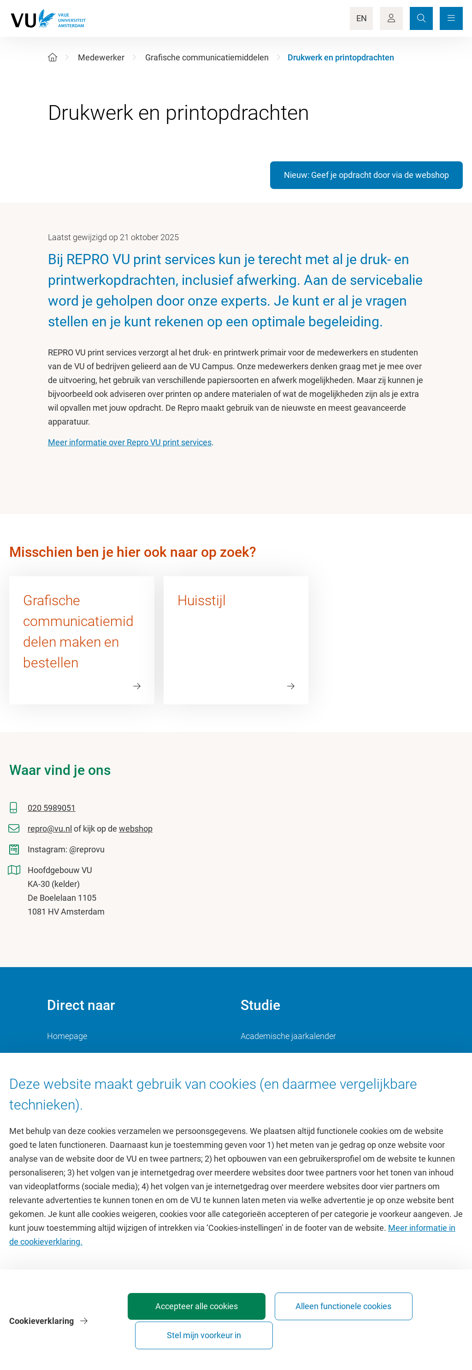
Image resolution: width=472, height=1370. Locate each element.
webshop (136, 828)
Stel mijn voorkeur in (410, 1331)
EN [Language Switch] (361, 18)
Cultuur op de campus (87, 1057)
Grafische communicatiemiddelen (207, 57)
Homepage (67, 1036)
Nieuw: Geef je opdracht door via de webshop (366, 175)
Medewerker (101, 57)
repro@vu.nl (50, 828)
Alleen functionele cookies (308, 1331)
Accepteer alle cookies (205, 1331)
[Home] (52, 57)
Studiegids (260, 1057)
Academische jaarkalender (288, 1036)
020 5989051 (52, 808)
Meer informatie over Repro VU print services (130, 442)
